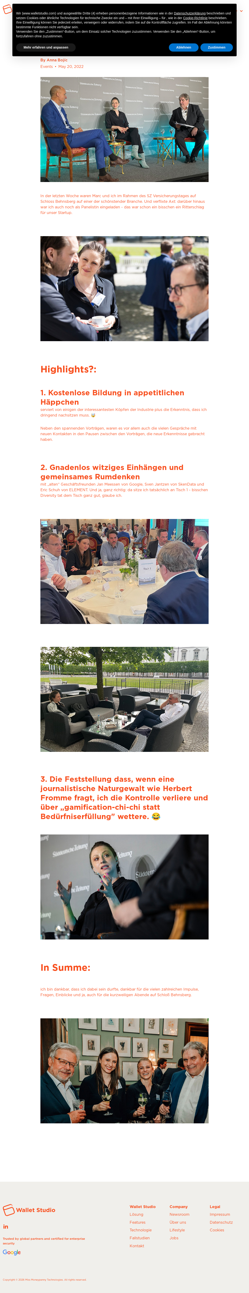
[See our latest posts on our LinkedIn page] (5, 1226)
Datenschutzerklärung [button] (190, 13)
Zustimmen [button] (216, 47)
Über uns (178, 1222)
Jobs (174, 1238)
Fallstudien (140, 1238)
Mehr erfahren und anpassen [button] (46, 47)
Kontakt (137, 1246)
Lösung (136, 1214)
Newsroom (179, 1214)
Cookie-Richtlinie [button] (195, 18)
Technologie (141, 1230)
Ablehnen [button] (183, 47)
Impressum (220, 1214)
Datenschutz (221, 1222)
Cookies (217, 1230)
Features (138, 1222)
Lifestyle (177, 1230)
